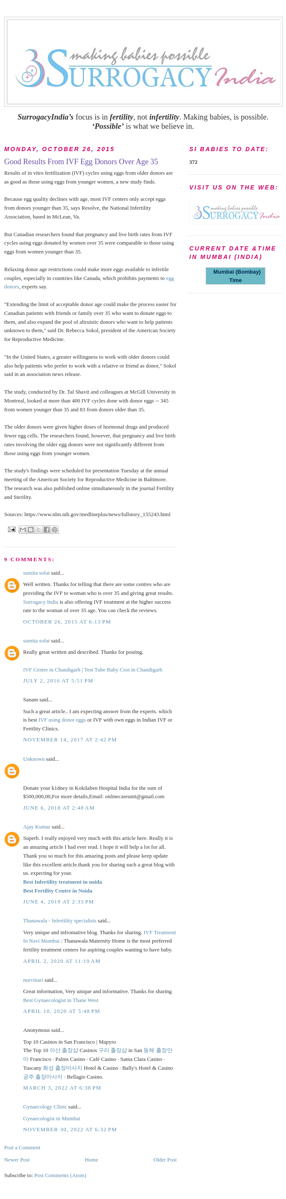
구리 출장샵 (112, 1050)
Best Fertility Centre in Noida (57, 890)
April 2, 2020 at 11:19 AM (62, 961)
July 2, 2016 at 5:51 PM (58, 680)
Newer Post (16, 1159)
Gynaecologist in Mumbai (51, 1118)
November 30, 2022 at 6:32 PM (70, 1129)
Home (91, 1159)
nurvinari (33, 980)
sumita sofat (36, 573)
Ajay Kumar (36, 826)
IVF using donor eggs (62, 720)
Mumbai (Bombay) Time (235, 276)
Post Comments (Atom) (60, 1175)
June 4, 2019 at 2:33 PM (58, 901)
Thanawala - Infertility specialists (59, 920)
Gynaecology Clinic (45, 1106)
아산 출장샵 (64, 1050)
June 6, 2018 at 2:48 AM (59, 808)
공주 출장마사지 (43, 1077)
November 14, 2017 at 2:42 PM (70, 739)
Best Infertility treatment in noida (62, 882)
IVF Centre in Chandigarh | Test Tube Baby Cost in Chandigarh (92, 669)
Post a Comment (22, 1147)
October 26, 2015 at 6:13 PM (67, 621)
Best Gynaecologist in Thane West (60, 1000)
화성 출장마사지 (62, 1068)
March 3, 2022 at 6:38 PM (62, 1087)
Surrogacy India (40, 602)
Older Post (165, 1159)
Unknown (34, 759)
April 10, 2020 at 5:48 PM (61, 1011)
